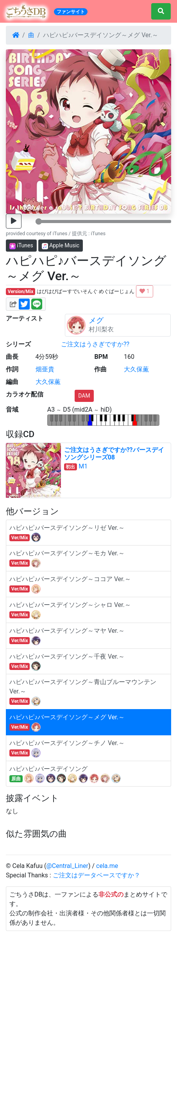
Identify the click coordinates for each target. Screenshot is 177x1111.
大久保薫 (136, 369)
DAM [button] (84, 396)
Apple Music (61, 245)
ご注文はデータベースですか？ (96, 875)
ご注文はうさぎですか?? (95, 344)
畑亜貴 (45, 369)
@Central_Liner (67, 866)
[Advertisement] (88, 1019)
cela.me (107, 866)
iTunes (21, 245)
